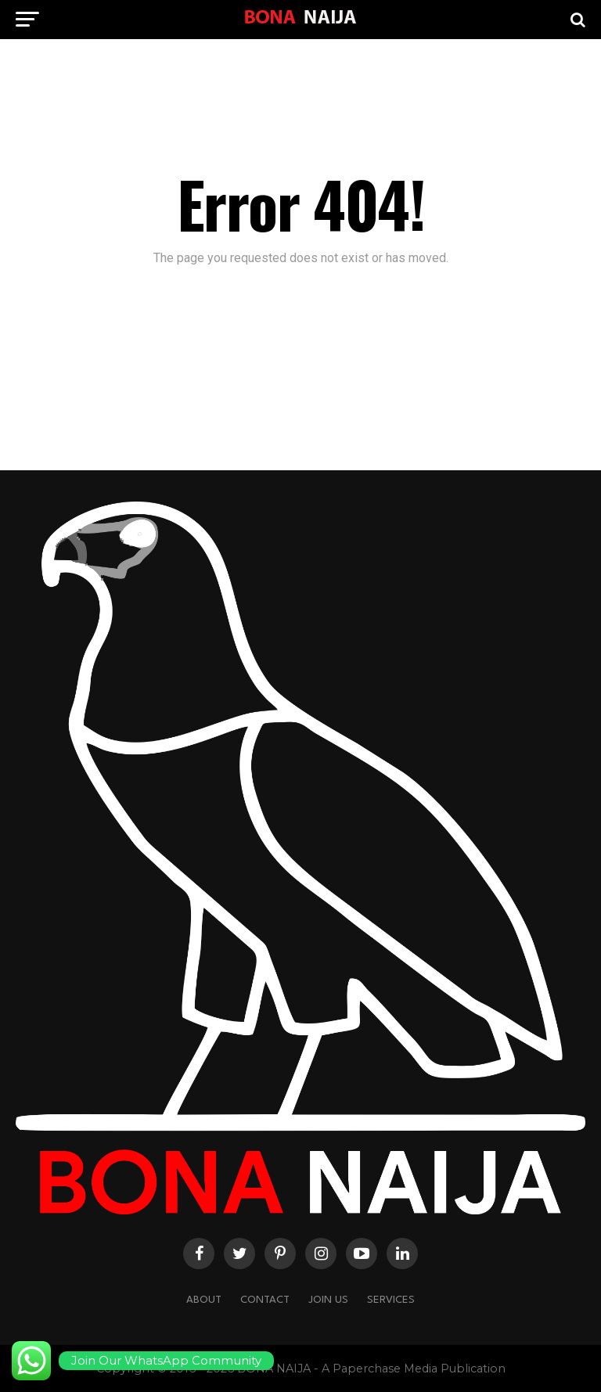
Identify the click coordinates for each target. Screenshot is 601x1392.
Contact (265, 1300)
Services (391, 1300)
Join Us (328, 1300)
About (203, 1300)
